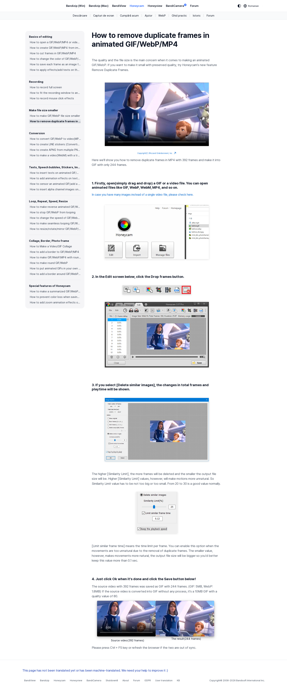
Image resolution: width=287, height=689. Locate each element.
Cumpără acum (129, 15)
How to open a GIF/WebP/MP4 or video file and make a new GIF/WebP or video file (55, 42)
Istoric (197, 15)
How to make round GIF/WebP (49, 263)
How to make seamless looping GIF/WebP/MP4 (55, 223)
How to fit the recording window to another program (55, 93)
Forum (194, 6)
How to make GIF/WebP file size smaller (55, 115)
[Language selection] (251, 6)
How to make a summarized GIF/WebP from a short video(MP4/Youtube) (55, 291)
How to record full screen (46, 87)
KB (178, 680)
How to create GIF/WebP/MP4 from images (55, 47)
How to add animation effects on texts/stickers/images (55, 178)
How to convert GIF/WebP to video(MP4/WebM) (55, 138)
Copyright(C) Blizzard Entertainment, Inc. (156, 153)
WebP (162, 15)
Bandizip (44, 680)
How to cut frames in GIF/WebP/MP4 (53, 53)
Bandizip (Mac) (98, 6)
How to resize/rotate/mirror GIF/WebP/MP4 (55, 229)
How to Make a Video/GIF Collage (51, 246)
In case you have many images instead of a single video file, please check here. (142, 194)
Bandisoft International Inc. (250, 680)
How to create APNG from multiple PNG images (55, 150)
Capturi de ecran (103, 15)
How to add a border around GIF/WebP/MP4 (55, 274)
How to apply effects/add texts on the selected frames (55, 70)
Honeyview (155, 6)
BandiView (119, 6)
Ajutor (148, 15)
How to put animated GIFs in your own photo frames (55, 268)
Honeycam (137, 6)
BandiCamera (176, 6)
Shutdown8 (112, 680)
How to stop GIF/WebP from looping (52, 212)
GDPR (147, 680)
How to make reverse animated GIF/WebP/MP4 (55, 207)
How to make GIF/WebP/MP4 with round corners (55, 257)
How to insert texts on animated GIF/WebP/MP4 (55, 173)
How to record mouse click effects (52, 98)
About (125, 680)
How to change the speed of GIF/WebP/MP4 (55, 218)
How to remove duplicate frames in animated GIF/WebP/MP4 (55, 121)
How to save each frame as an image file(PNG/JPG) (55, 64)
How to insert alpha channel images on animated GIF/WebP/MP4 (55, 189)
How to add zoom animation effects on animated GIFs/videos (55, 302)
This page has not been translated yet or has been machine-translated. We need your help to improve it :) (95, 670)
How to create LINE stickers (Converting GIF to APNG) (55, 144)
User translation (163, 680)
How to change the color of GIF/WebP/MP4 (55, 58)
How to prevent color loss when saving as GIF (55, 297)
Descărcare (80, 15)
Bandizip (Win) (75, 6)
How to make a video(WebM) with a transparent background (55, 155)
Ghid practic (179, 15)
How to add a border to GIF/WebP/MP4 (54, 252)
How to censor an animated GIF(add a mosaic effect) (55, 184)
